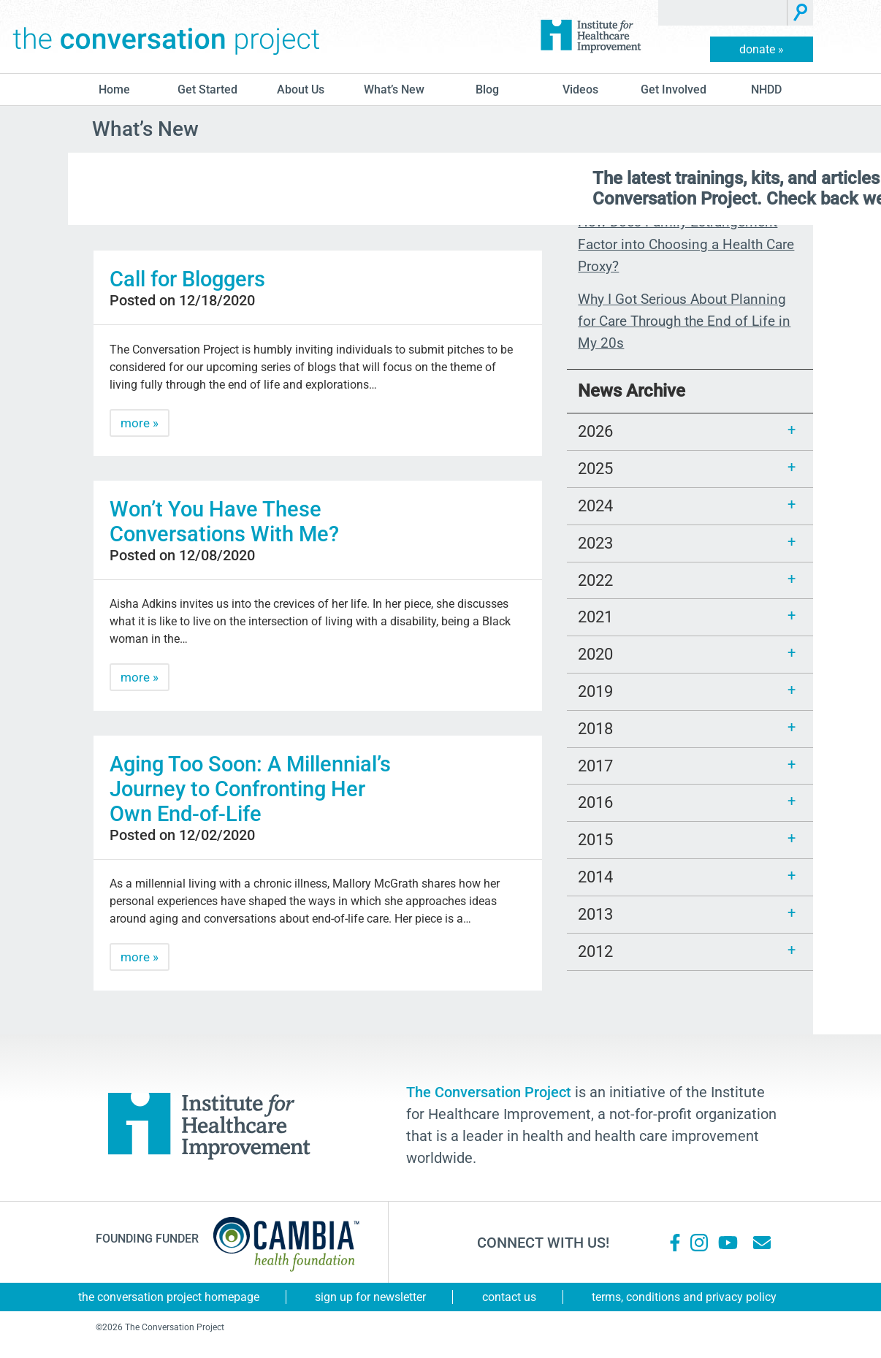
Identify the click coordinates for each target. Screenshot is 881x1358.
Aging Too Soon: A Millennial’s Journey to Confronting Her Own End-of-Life (250, 789)
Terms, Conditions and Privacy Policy (684, 1297)
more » (140, 423)
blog (487, 89)
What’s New (394, 89)
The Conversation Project (166, 36)
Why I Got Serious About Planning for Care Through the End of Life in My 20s (684, 321)
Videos (580, 89)
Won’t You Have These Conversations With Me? (224, 521)
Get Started (207, 89)
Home (114, 89)
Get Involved (673, 89)
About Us (300, 89)
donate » (761, 49)
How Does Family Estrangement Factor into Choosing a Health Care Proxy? (686, 244)
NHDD (766, 89)
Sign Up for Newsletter (370, 1297)
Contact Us (509, 1297)
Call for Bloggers (187, 279)
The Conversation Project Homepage (168, 1297)
